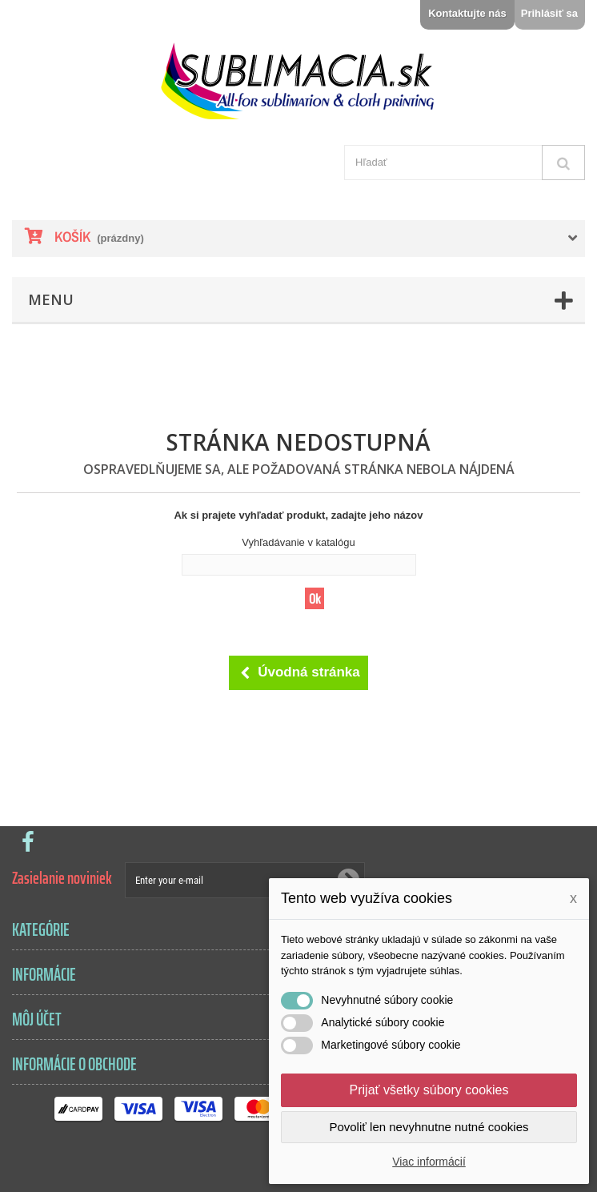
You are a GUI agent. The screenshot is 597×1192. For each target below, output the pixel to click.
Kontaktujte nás (467, 13)
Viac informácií (429, 1161)
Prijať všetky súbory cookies (429, 1090)
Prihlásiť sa (549, 13)
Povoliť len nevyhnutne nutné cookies (428, 1127)
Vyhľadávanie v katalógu (298, 542)
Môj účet (37, 1019)
